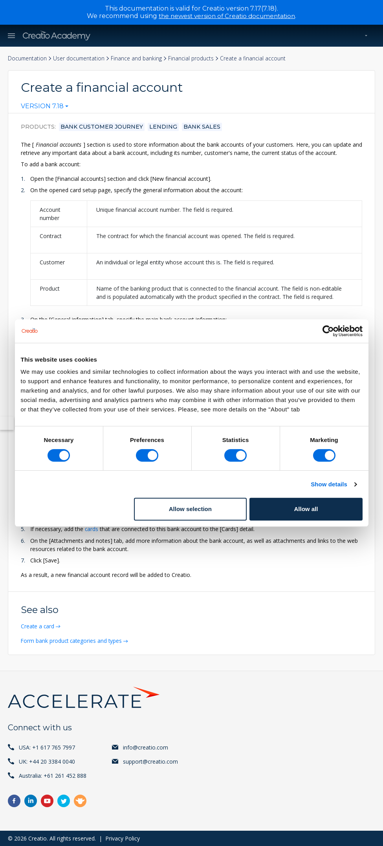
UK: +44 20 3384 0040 (47, 761)
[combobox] (44, 108)
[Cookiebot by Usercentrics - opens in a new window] (328, 331)
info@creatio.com (145, 747)
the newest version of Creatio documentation (227, 16)
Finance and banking (139, 58)
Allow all (306, 509)
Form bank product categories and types (73, 640)
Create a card (39, 626)
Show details (329, 484)
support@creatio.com (150, 761)
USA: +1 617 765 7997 (47, 747)
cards (92, 529)
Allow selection (190, 509)
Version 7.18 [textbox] (42, 106)
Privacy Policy (122, 838)
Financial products (194, 58)
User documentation (80, 58)
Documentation (28, 58)
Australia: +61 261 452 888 (52, 775)
